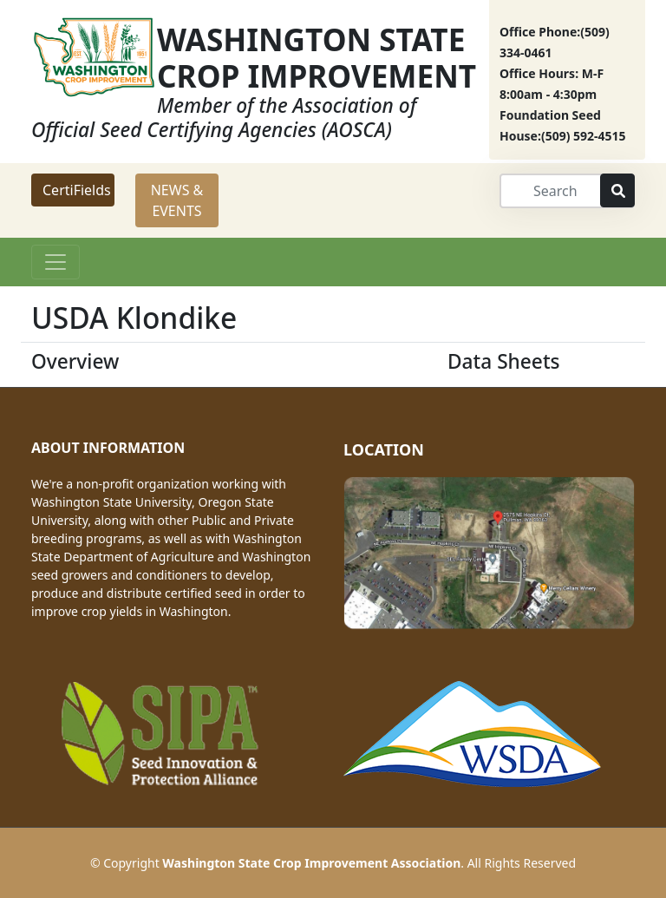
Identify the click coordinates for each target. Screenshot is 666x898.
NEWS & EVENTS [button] (177, 200)
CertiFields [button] (76, 190)
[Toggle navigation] (55, 262)
